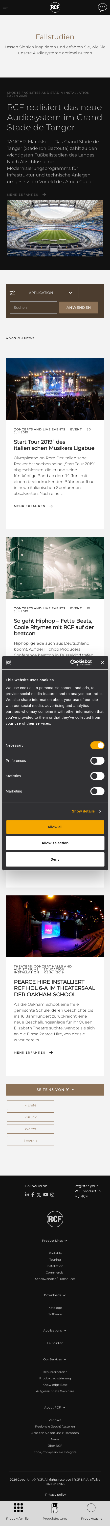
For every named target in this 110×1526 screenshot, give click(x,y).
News (55, 1439)
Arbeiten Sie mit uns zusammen (55, 1433)
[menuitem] (55, 1494)
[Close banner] (102, 662)
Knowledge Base (55, 1385)
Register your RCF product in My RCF (87, 1191)
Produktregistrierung (55, 1378)
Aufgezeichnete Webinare (55, 1391)
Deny (55, 859)
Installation (55, 1266)
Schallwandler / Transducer (55, 1279)
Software (55, 1314)
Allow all (55, 827)
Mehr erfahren (23, 194)
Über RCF (55, 1446)
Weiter (30, 1129)
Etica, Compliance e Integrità (55, 1452)
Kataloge (55, 1308)
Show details (83, 811)
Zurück (30, 1117)
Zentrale (55, 1420)
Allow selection (55, 843)
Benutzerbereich (55, 1372)
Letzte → (30, 1141)
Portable (55, 1253)
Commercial (55, 1272)
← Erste (30, 1105)
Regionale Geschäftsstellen (55, 1426)
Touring (55, 1259)
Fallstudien (55, 1343)
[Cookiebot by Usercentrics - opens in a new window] (70, 662)
